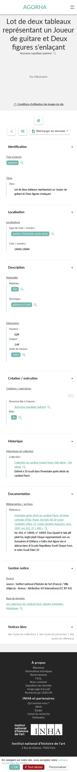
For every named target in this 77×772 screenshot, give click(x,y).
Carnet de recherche (39, 714)
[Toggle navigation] (73, 7)
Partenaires (38, 717)
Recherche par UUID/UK (38, 693)
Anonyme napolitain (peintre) (36, 53)
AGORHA (35, 7)
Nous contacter (38, 682)
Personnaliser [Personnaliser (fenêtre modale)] (57, 767)
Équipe (38, 710)
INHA (38, 707)
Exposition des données (38, 685)
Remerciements (38, 675)
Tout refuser (34, 767)
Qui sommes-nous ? (38, 703)
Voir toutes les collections (22, 634)
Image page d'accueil (38, 689)
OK (14, 767)
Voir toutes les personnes (53, 634)
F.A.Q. (38, 678)
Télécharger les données (49, 131)
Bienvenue (38, 668)
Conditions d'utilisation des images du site (38, 104)
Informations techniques (38, 671)
